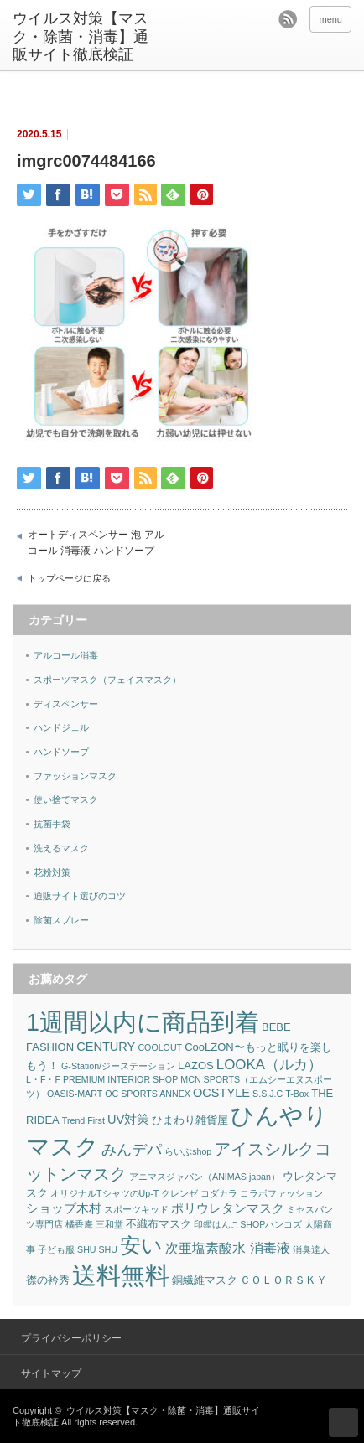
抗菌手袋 (52, 824)
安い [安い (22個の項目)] (141, 1245)
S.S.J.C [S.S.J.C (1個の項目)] (267, 1094)
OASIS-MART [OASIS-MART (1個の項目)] (74, 1094)
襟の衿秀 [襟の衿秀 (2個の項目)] (48, 1280)
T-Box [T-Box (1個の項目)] (297, 1094)
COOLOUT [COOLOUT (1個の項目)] (160, 1047)
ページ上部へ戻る (343, 1422)
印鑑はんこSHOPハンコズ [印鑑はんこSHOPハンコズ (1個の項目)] (248, 1224)
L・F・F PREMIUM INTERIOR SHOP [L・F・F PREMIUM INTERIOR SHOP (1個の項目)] (102, 1079)
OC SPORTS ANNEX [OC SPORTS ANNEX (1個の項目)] (147, 1094)
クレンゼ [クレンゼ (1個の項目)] (179, 1193)
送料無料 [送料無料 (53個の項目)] (120, 1275)
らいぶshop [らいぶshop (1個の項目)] (187, 1151)
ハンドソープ (61, 752)
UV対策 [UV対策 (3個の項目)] (128, 1119)
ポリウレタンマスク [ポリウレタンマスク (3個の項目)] (227, 1208)
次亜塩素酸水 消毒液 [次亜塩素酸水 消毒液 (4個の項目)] (227, 1248)
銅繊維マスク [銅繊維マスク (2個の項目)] (204, 1280)
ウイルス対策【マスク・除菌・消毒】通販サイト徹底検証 (80, 36)
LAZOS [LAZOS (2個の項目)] (196, 1065)
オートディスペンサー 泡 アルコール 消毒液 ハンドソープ (96, 543)
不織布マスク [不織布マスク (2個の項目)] (158, 1224)
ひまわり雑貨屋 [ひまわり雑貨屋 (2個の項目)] (190, 1120)
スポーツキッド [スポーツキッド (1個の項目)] (136, 1209)
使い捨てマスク (66, 799)
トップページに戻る (69, 578)
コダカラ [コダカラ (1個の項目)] (218, 1193)
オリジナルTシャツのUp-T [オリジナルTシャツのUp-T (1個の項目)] (104, 1193)
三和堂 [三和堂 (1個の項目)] (109, 1224)
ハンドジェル (61, 727)
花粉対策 (52, 872)
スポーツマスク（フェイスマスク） (107, 680)
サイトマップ (51, 1373)
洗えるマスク (61, 848)
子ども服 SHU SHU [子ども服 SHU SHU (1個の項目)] (77, 1249)
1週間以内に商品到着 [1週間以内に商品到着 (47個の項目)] (142, 1022)
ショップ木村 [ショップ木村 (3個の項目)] (63, 1208)
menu (330, 19)
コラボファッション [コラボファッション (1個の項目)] (281, 1193)
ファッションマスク (75, 776)
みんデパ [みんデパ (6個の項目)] (131, 1149)
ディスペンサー (66, 704)
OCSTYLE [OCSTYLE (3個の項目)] (221, 1092)
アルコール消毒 (66, 655)
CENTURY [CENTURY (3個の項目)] (105, 1046)
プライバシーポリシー (71, 1338)
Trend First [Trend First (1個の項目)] (83, 1120)
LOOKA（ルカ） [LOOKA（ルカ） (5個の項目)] (269, 1065)
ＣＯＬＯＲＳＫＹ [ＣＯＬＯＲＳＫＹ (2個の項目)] (283, 1280)
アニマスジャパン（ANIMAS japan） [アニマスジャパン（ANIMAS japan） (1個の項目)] (204, 1176)
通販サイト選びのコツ (80, 896)
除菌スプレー (61, 920)
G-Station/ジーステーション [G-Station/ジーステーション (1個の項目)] (118, 1066)
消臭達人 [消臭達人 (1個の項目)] (311, 1249)
